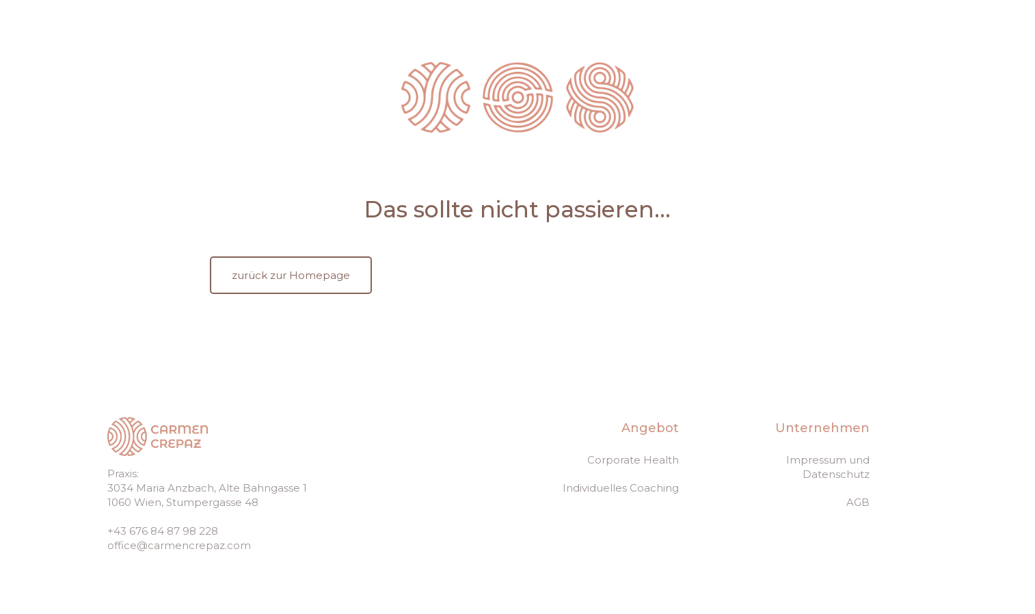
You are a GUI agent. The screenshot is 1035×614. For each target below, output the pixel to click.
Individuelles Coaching (621, 487)
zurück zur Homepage (291, 275)
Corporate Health (633, 459)
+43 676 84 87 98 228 (162, 530)
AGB (858, 502)
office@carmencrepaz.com (179, 545)
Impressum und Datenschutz (828, 467)
